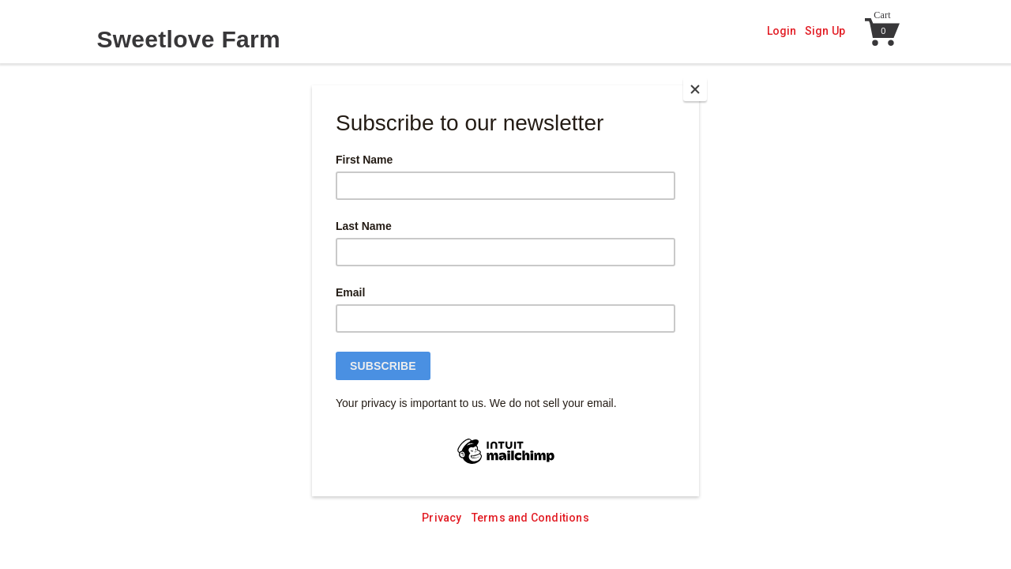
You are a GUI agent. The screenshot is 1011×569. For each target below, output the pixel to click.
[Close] (695, 89)
